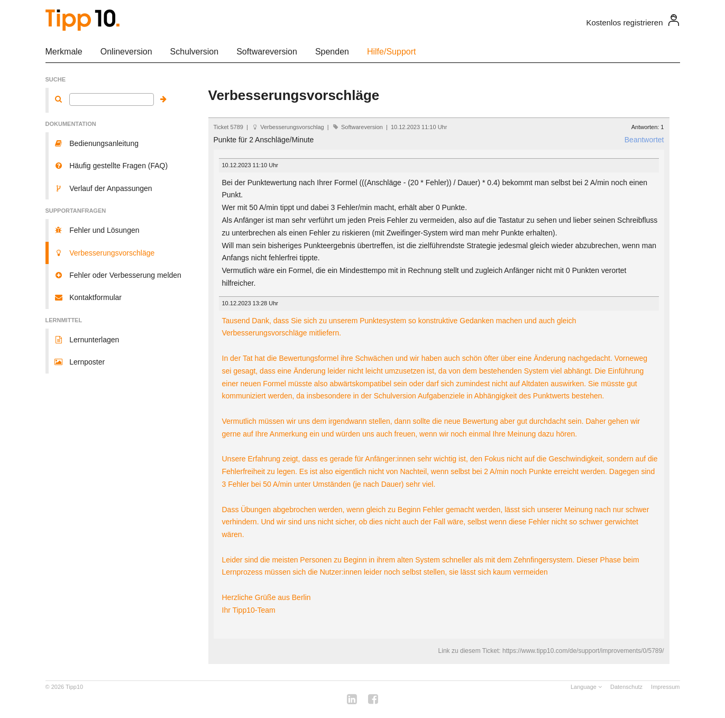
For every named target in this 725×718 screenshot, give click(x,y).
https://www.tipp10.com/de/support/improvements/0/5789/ (583, 651)
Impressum (665, 687)
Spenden (332, 51)
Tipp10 (74, 687)
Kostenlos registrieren (624, 22)
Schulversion (194, 51)
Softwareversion (266, 51)
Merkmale (63, 51)
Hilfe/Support (391, 51)
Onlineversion (126, 51)
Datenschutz (626, 687)
